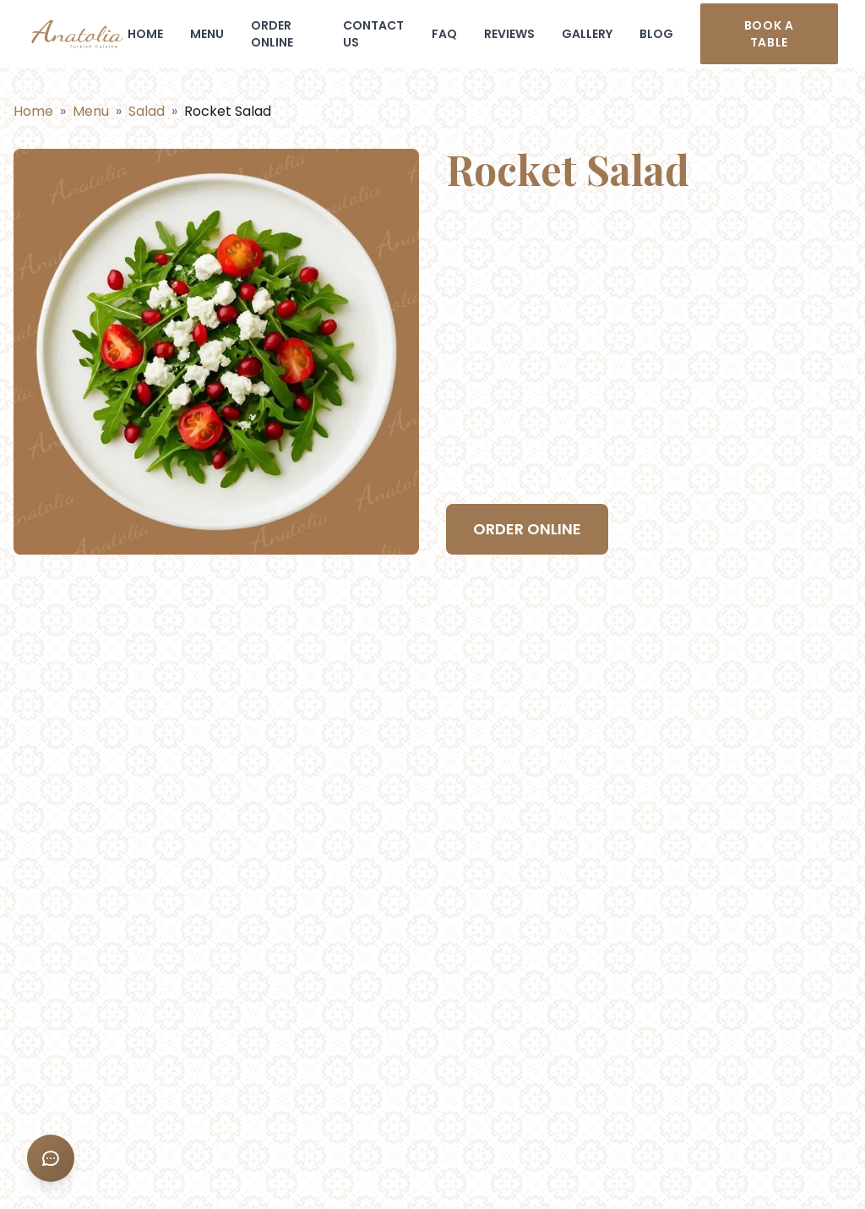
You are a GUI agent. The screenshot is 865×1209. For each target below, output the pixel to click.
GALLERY (587, 33)
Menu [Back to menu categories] (91, 111)
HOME (145, 33)
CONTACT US (373, 34)
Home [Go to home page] (33, 111)
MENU (207, 33)
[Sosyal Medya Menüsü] (50, 1158)
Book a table (769, 34)
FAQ (444, 33)
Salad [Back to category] (146, 111)
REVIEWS (509, 33)
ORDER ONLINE (272, 34)
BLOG (656, 33)
